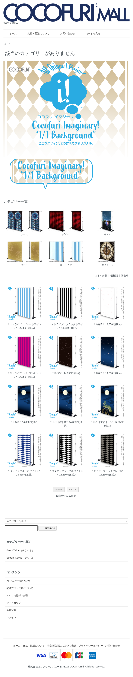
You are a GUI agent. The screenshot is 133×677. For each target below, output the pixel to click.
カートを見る (90, 33)
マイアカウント (14, 602)
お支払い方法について (18, 581)
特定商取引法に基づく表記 (61, 645)
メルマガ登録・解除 (17, 595)
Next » (72, 489)
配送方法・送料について (19, 588)
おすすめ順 (101, 275)
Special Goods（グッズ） (20, 557)
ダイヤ (66, 222)
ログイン (11, 617)
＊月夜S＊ (15, 422)
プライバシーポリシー (91, 645)
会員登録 (11, 610)
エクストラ (107, 253)
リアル (107, 222)
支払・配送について (36, 33)
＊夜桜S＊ (99, 373)
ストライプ (66, 253)
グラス (24, 222)
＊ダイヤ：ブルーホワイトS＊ (24, 471)
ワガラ (24, 253)
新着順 (124, 275)
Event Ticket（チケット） (20, 550)
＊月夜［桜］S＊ (59, 422)
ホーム (10, 33)
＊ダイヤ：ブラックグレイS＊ (107, 471)
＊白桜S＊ (99, 324)
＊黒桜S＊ (57, 373)
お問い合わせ (65, 33)
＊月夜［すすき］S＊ (102, 422)
